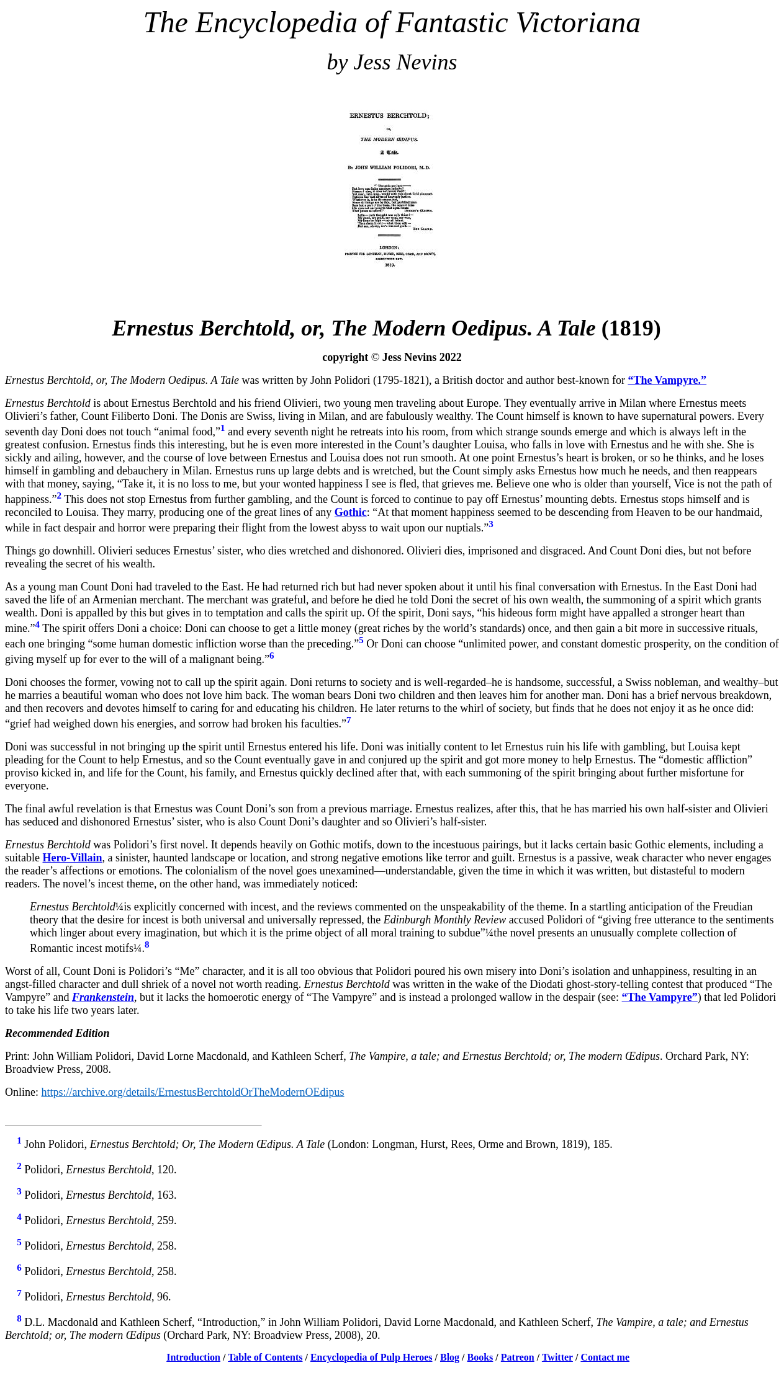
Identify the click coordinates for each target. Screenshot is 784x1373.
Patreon (517, 1357)
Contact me (604, 1357)
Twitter (557, 1357)
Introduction (193, 1357)
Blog (449, 1357)
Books (480, 1357)
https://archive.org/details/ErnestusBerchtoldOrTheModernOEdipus (193, 1092)
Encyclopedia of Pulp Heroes (371, 1357)
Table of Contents (265, 1357)
